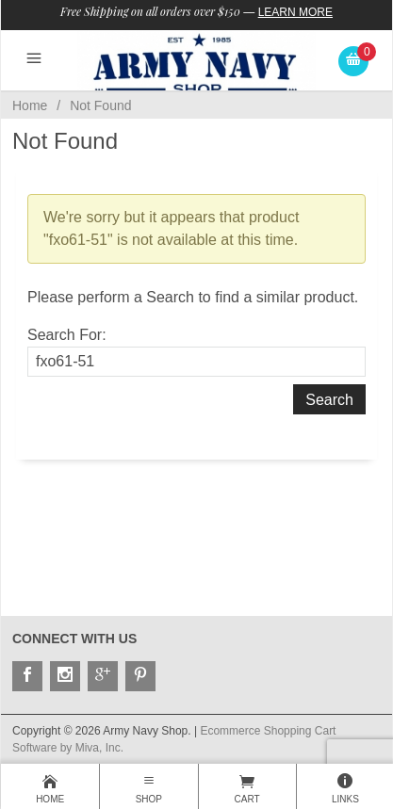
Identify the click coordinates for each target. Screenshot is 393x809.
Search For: (66, 335)
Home (29, 105)
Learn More (295, 12)
